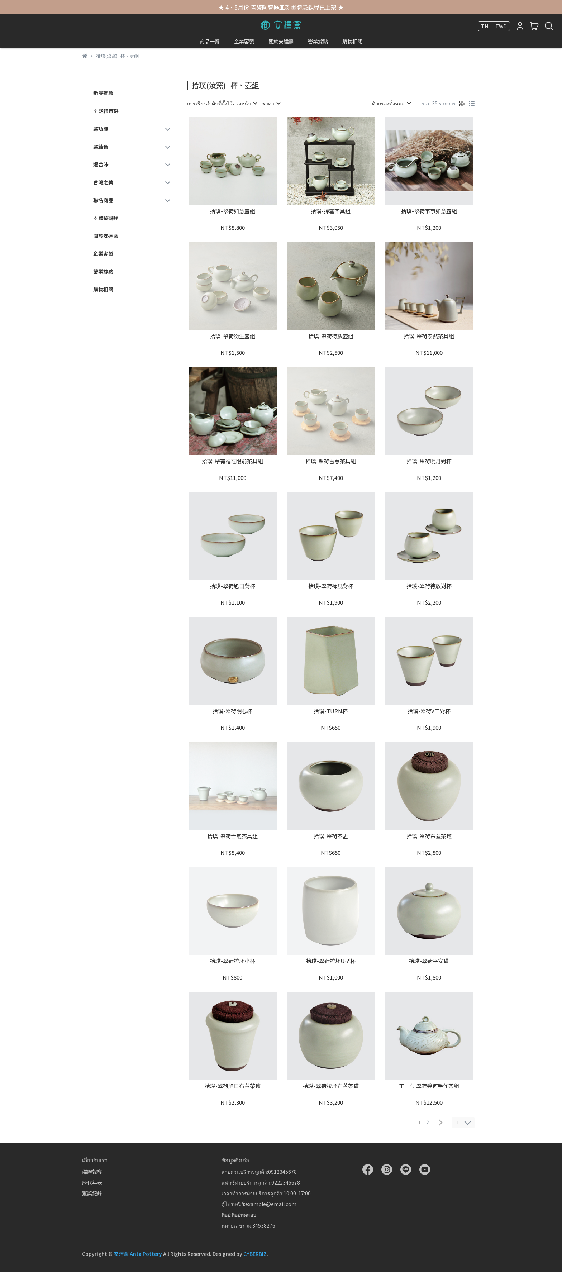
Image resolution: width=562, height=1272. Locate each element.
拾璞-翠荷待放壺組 (330, 336)
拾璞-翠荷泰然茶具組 (429, 336)
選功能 (100, 128)
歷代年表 (92, 1182)
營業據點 (318, 41)
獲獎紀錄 (92, 1193)
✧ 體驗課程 (106, 217)
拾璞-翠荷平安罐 (429, 961)
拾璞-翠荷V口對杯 (429, 711)
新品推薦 (103, 92)
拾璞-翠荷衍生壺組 (232, 336)
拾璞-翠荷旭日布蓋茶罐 (233, 1086)
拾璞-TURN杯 (331, 711)
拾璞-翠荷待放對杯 (429, 586)
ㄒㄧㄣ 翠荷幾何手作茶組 (429, 1086)
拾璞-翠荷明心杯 (232, 711)
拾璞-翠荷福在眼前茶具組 (232, 461)
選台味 (100, 164)
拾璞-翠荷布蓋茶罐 (429, 836)
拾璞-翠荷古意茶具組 (330, 461)
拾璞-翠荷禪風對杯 (330, 586)
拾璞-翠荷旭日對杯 (232, 586)
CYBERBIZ (255, 1253)
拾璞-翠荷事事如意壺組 (429, 211)
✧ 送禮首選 (106, 110)
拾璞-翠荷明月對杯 (429, 461)
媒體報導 (92, 1171)
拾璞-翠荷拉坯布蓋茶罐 (331, 1086)
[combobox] (222, 103)
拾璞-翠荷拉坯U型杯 (331, 961)
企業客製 (244, 41)
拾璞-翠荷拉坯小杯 (232, 961)
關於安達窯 (281, 41)
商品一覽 (210, 41)
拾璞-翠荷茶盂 (331, 836)
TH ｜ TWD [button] (494, 26)
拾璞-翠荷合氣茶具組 (232, 836)
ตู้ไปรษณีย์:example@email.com (259, 1203)
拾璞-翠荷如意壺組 (232, 211)
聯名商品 (103, 200)
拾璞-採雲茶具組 (331, 211)
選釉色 (100, 146)
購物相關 (352, 41)
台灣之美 (103, 182)
